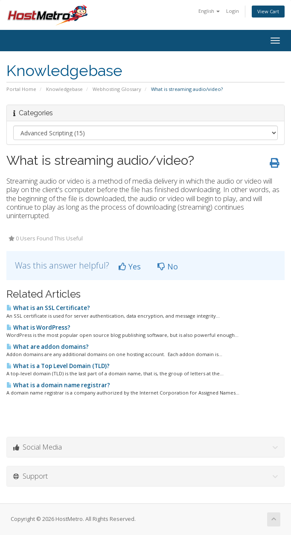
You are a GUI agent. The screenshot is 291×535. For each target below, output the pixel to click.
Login (232, 11)
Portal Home (21, 89)
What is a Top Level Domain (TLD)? (58, 366)
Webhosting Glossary (117, 89)
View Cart (268, 11)
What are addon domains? (47, 347)
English (209, 11)
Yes (130, 266)
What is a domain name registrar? (58, 385)
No (167, 266)
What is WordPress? (38, 327)
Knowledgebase (64, 89)
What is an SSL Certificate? (48, 308)
